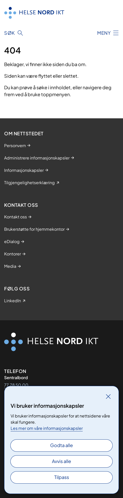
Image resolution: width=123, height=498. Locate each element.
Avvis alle (61, 461)
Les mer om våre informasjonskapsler (47, 428)
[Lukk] (108, 396)
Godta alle (61, 445)
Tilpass (61, 477)
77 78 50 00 (16, 385)
